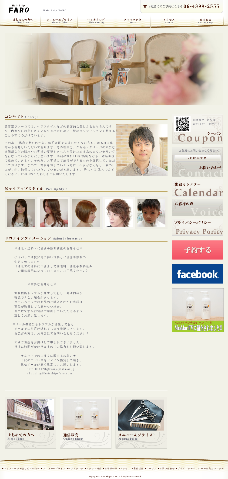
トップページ (11, 468)
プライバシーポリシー (190, 468)
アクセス (125, 468)
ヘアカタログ (76, 468)
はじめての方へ (31, 468)
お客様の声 (111, 468)
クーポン (152, 468)
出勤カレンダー (215, 468)
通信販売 (139, 468)
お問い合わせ (167, 468)
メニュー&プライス (54, 468)
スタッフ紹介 (94, 468)
